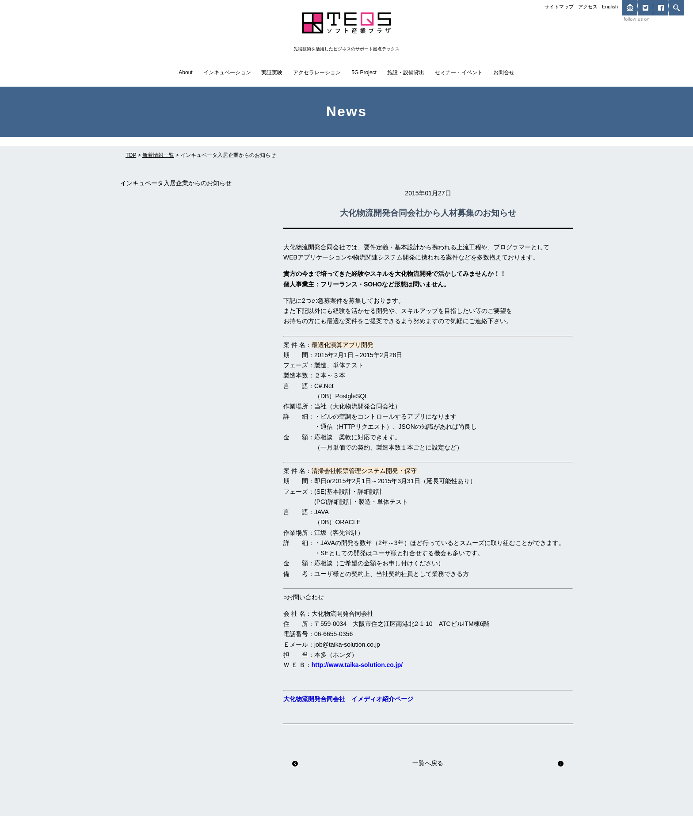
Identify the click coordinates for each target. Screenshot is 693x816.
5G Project (364, 72)
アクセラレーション (317, 72)
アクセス (588, 6)
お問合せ (503, 72)
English (610, 6)
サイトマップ (559, 6)
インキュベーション (227, 72)
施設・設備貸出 (405, 72)
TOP (131, 155)
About (185, 72)
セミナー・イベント (459, 72)
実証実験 (271, 72)
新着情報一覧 (158, 155)
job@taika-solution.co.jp (347, 644)
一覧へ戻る (427, 762)
